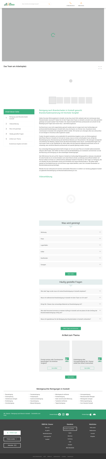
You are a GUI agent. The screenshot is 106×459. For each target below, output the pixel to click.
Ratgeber (92, 436)
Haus (42, 239)
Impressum (70, 456)
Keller (42, 251)
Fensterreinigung (35, 394)
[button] (100, 67)
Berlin (70, 433)
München (70, 436)
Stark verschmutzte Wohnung (63, 399)
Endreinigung (9, 401)
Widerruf (49, 456)
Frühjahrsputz (34, 396)
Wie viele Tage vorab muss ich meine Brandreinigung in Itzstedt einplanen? (63, 291)
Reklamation (93, 430)
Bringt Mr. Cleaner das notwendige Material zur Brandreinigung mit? (61, 304)
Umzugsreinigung (85, 394)
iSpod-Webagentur (45, 442)
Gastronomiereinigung (36, 399)
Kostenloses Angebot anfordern (18, 144)
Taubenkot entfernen (61, 401)
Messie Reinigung (35, 403)
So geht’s (47, 430)
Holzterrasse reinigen (11, 399)
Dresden (70, 444)
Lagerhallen (44, 245)
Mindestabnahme (47, 433)
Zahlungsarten (47, 436)
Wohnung (43, 232)
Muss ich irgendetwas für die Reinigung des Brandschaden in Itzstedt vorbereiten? (66, 319)
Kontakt (93, 433)
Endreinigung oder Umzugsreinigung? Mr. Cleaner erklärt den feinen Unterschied (83, 361)
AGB (44, 456)
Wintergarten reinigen (86, 399)
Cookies (64, 456)
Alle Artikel (71, 377)
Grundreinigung (9, 403)
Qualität (47, 439)
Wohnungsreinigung (86, 401)
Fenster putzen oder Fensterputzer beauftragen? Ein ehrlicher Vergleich (52, 361)
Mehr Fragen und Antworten (70, 328)
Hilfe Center (93, 427)
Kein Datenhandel (37, 456)
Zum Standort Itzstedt (86, 403)
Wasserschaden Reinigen (87, 396)
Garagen (43, 264)
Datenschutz (57, 456)
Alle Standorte (70, 448)
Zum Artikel (54, 368)
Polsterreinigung (60, 396)
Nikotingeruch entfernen (62, 394)
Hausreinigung (34, 401)
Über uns (47, 427)
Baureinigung (9, 394)
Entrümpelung (9, 396)
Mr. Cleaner (7, 413)
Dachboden (44, 258)
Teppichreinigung (60, 403)
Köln (70, 442)
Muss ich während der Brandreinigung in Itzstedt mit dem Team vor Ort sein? (64, 297)
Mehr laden (71, 274)
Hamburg (70, 439)
